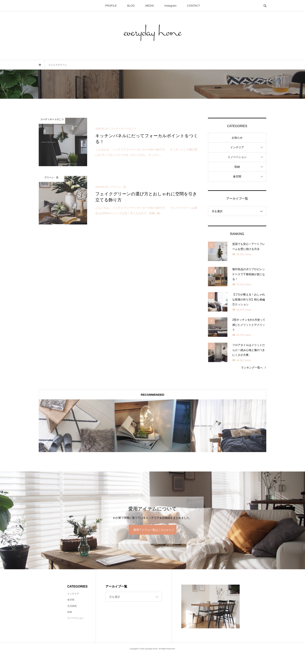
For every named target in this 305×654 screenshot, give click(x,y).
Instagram (170, 5)
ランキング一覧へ (252, 367)
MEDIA (149, 5)
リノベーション (237, 157)
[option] (77, 425)
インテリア (237, 147)
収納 (237, 166)
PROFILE (111, 5)
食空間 (237, 176)
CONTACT (193, 5)
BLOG (131, 5)
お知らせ (237, 137)
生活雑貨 (72, 606)
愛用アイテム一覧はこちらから (152, 529)
